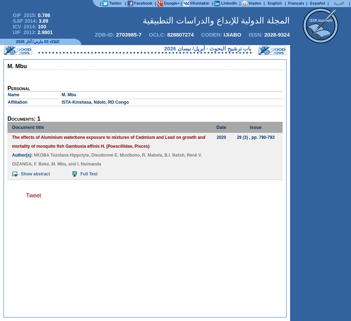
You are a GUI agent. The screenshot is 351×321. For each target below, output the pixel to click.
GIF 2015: (31, 15)
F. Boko (41, 164)
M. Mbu (58, 164)
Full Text (84, 174)
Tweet (33, 195)
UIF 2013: (33, 32)
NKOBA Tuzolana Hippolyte (61, 155)
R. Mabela (152, 155)
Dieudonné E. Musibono (115, 155)
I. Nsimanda (89, 164)
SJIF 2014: (30, 21)
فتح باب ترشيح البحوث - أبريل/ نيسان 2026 (209, 48)
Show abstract (31, 174)
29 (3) (242, 137)
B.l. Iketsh (174, 155)
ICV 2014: (29, 26)
